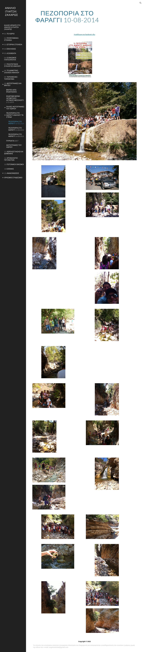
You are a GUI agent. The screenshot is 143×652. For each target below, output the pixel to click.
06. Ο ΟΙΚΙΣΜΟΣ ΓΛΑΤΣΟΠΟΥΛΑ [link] (10, 59)
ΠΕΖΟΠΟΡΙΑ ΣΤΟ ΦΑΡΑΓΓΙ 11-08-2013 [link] (16, 129)
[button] (140, 2)
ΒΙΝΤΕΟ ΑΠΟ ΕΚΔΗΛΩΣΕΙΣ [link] (11, 91)
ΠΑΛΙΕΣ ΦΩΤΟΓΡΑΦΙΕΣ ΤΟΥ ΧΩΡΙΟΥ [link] (15, 108)
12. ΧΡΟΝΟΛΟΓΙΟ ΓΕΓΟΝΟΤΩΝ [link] (11, 159)
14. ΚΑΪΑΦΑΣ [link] (9, 169)
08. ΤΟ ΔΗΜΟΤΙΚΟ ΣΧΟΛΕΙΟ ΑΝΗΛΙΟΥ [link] (11, 71)
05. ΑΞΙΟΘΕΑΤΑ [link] (10, 53)
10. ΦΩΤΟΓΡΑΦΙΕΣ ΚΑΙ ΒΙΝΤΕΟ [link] (12, 84)
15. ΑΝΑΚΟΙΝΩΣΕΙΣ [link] (11, 173)
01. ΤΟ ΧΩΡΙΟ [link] (9, 34)
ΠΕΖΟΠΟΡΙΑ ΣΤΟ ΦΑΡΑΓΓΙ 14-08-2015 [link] (16, 135)
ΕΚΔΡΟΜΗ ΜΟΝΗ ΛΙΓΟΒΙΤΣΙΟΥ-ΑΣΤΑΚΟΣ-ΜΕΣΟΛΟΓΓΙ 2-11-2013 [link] (15, 99)
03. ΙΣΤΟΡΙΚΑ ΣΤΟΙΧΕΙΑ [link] (13, 44)
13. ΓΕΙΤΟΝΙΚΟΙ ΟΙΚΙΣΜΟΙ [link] (14, 164)
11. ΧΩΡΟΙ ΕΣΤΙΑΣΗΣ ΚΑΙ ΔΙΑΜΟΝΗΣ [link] (13, 153)
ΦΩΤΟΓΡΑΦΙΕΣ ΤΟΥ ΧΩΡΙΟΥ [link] (14, 146)
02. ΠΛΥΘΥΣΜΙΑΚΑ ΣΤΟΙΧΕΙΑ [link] (11, 39)
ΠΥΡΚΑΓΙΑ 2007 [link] (12, 141)
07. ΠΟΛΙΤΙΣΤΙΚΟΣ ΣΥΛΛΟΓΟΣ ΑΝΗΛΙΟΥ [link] (12, 65)
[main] (67, 16)
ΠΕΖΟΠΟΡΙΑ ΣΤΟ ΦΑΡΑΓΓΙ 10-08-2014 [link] (16, 122)
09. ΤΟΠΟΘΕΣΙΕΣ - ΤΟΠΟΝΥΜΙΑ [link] (11, 78)
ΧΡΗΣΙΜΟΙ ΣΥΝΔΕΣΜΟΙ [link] (13, 178)
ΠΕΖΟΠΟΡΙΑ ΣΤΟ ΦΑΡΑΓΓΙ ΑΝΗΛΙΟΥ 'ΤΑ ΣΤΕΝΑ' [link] (14, 115)
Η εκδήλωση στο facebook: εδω (84, 34)
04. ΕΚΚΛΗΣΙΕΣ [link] (10, 49)
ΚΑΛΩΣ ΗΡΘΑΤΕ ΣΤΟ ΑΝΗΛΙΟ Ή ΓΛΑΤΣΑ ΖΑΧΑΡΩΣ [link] (12, 27)
